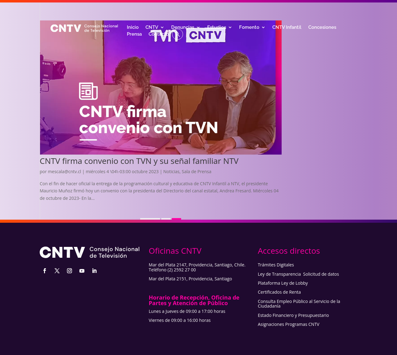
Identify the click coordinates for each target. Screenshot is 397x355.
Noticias (171, 171)
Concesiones (322, 27)
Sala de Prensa (197, 171)
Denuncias (182, 27)
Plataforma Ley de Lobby (283, 283)
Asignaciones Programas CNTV (288, 324)
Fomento (249, 27)
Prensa (134, 34)
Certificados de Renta (279, 292)
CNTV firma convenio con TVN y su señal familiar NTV (139, 160)
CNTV (151, 27)
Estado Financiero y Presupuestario (293, 315)
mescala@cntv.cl (64, 171)
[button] (177, 34)
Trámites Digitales (276, 265)
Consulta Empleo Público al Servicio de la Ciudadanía (299, 303)
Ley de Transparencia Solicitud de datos (298, 274)
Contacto (159, 34)
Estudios (216, 27)
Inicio (133, 27)
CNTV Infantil (286, 27)
